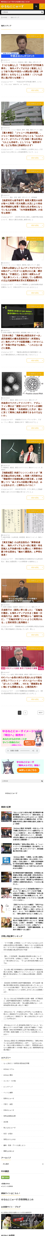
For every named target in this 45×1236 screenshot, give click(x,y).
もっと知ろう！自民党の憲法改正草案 (16, 1063)
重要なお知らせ (9, 1151)
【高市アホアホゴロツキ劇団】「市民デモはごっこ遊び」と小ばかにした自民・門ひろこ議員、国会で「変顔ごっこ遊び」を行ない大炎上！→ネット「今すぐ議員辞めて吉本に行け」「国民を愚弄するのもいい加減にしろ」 (28, 909)
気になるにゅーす (10, 1128)
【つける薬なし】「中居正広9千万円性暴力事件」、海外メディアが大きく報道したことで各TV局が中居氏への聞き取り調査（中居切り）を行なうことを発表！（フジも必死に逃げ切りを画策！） (22, 71)
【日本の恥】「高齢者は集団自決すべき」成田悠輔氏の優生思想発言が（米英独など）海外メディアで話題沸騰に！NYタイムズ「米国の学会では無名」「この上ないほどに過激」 (22, 341)
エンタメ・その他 (10, 1081)
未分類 (6, 1122)
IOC (4, 674)
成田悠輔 (23, 332)
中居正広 (20, 62)
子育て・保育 (8, 1104)
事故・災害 (13, 197)
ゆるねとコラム (9, 1069)
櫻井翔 (24, 265)
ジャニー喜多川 (16, 129)
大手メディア (37, 62)
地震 (19, 197)
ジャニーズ (6, 129)
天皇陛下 (15, 607)
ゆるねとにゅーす (11, 793)
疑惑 (41, 129)
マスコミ (14, 62)
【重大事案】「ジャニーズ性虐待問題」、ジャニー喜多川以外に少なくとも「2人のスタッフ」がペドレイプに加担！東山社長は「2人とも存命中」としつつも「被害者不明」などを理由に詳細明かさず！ (22, 139)
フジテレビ (6, 62)
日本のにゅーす (36, 36)
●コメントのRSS (7, 1186)
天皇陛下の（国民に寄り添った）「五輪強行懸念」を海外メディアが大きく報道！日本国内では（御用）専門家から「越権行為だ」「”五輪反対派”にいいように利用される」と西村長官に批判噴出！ (21, 616)
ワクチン (6, 400)
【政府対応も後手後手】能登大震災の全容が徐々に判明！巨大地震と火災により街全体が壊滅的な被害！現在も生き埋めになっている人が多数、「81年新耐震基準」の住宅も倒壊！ (22, 206)
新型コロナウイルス (21, 400)
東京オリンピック (34, 467)
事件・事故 (28, 62)
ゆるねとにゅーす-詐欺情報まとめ (17, 1199)
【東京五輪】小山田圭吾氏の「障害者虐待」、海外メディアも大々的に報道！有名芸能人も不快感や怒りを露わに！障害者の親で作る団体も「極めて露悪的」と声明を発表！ (21, 548)
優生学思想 (16, 332)
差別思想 (22, 537)
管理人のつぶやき (10, 1139)
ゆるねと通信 (8, 1075)
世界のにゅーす (36, 374)
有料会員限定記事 (10, 1116)
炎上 (38, 332)
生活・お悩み (8, 1133)
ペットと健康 (8, 1092)
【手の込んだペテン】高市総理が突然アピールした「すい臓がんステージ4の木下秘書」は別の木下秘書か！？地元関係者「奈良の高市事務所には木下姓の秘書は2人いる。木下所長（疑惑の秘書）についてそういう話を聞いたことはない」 (23, 1029)
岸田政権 (34, 197)
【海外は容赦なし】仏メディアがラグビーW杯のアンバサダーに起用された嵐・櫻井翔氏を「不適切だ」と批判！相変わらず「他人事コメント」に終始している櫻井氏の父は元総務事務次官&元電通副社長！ (21, 274)
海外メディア (34, 129)
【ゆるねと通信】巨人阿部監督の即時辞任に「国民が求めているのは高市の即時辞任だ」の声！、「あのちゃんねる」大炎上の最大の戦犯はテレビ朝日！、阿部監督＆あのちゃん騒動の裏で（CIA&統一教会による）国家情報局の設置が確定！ (23, 1045)
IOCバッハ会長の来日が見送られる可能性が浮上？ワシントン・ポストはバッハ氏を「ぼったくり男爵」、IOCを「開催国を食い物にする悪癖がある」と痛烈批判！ (21, 682)
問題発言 (6, 467)
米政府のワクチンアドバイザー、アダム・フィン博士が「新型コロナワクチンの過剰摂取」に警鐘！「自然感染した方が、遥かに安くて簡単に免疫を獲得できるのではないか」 (21, 409)
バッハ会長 (10, 674)
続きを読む (35, 90)
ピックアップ (8, 1087)
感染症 (12, 400)
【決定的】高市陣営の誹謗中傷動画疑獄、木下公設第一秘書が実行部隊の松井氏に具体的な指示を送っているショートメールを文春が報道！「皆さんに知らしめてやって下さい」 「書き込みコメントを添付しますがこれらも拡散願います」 (23, 987)
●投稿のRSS (5, 1184)
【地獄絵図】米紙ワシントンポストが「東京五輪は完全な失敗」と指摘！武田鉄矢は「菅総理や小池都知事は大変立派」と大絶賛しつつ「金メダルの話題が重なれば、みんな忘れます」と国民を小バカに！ (21, 479)
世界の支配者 (7, 332)
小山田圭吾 (14, 537)
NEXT (41, 712)
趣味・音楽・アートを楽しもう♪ (15, 1145)
